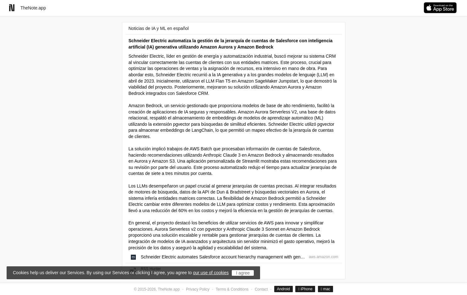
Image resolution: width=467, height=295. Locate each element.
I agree (243, 272)
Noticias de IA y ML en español (159, 28)
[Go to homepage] (11, 7)
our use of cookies (211, 272)
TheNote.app (33, 7)
